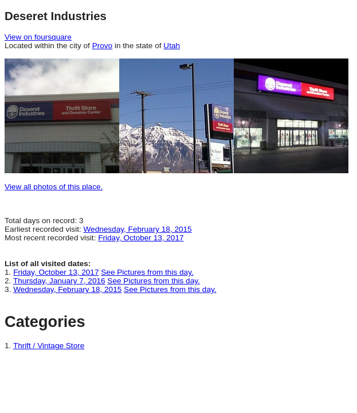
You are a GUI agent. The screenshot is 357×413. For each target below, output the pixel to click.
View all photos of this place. (54, 186)
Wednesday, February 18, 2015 (138, 229)
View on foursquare (38, 37)
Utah (171, 45)
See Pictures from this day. (147, 272)
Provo (102, 45)
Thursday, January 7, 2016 (59, 280)
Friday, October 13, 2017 (140, 237)
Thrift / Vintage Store (48, 345)
